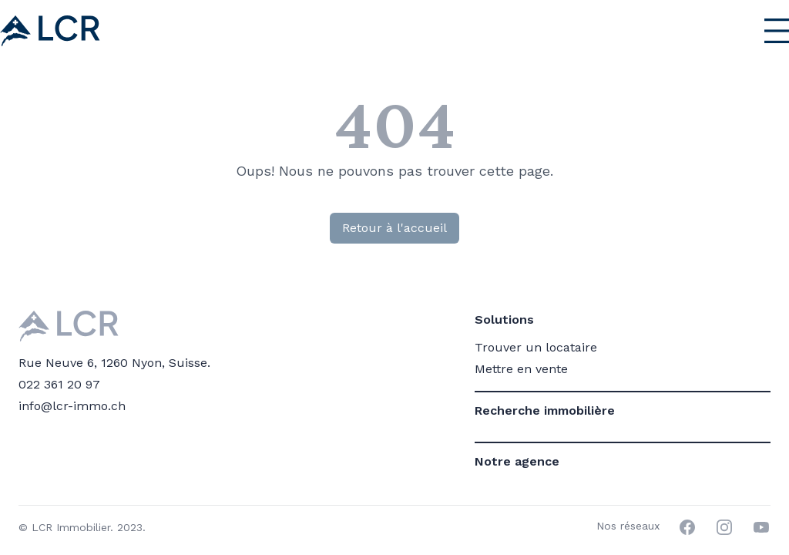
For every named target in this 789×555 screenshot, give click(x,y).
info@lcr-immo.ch (72, 406)
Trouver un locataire (536, 347)
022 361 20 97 (59, 384)
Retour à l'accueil (394, 227)
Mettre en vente (521, 369)
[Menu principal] (743, 30)
